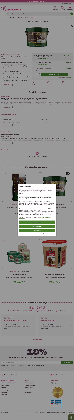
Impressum (22, 218)
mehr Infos (37, 230)
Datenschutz (46, 233)
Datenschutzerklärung (45, 217)
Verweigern (37, 226)
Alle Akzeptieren (37, 222)
